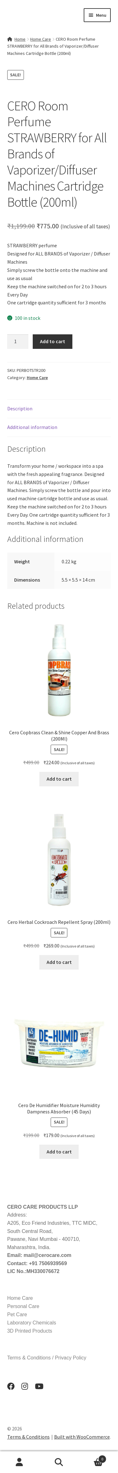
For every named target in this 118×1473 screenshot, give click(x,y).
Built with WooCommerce (82, 1437)
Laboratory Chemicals (31, 1322)
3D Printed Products (29, 1331)
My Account (19, 1462)
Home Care (40, 39)
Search (59, 1462)
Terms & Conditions (28, 1437)
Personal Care (23, 1306)
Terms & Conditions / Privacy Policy (47, 1357)
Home (19, 39)
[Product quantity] (18, 341)
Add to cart (52, 341)
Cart (92, 1457)
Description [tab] (19, 408)
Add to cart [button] (59, 779)
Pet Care (17, 1314)
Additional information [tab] (32, 427)
